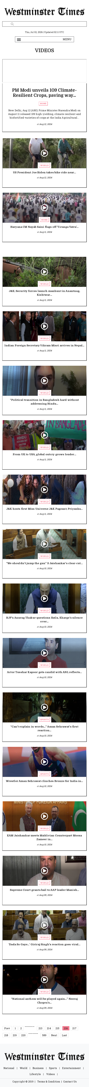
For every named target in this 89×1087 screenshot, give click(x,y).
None (43, 103)
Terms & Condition (48, 1081)
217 (74, 1028)
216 (66, 1028)
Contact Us (70, 1081)
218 (6, 1035)
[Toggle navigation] (19, 39)
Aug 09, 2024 (45, 895)
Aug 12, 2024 (45, 124)
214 (49, 1028)
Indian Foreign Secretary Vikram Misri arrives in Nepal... (44, 345)
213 (40, 1028)
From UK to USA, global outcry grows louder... (44, 454)
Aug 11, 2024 (45, 231)
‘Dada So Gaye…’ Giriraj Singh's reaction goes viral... (44, 944)
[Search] (44, 24)
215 (57, 1028)
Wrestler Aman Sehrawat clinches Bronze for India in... (44, 781)
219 (15, 1035)
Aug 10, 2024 (45, 568)
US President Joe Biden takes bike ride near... (44, 172)
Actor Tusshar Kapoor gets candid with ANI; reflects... (44, 672)
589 (44, 1035)
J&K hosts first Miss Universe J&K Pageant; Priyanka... (44, 508)
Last (64, 1035)
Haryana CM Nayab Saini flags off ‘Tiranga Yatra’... (44, 227)
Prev (7, 1028)
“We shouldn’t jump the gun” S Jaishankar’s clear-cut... (44, 563)
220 (23, 1035)
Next (54, 1035)
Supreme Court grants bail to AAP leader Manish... (44, 890)
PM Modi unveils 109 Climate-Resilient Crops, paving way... (44, 93)
